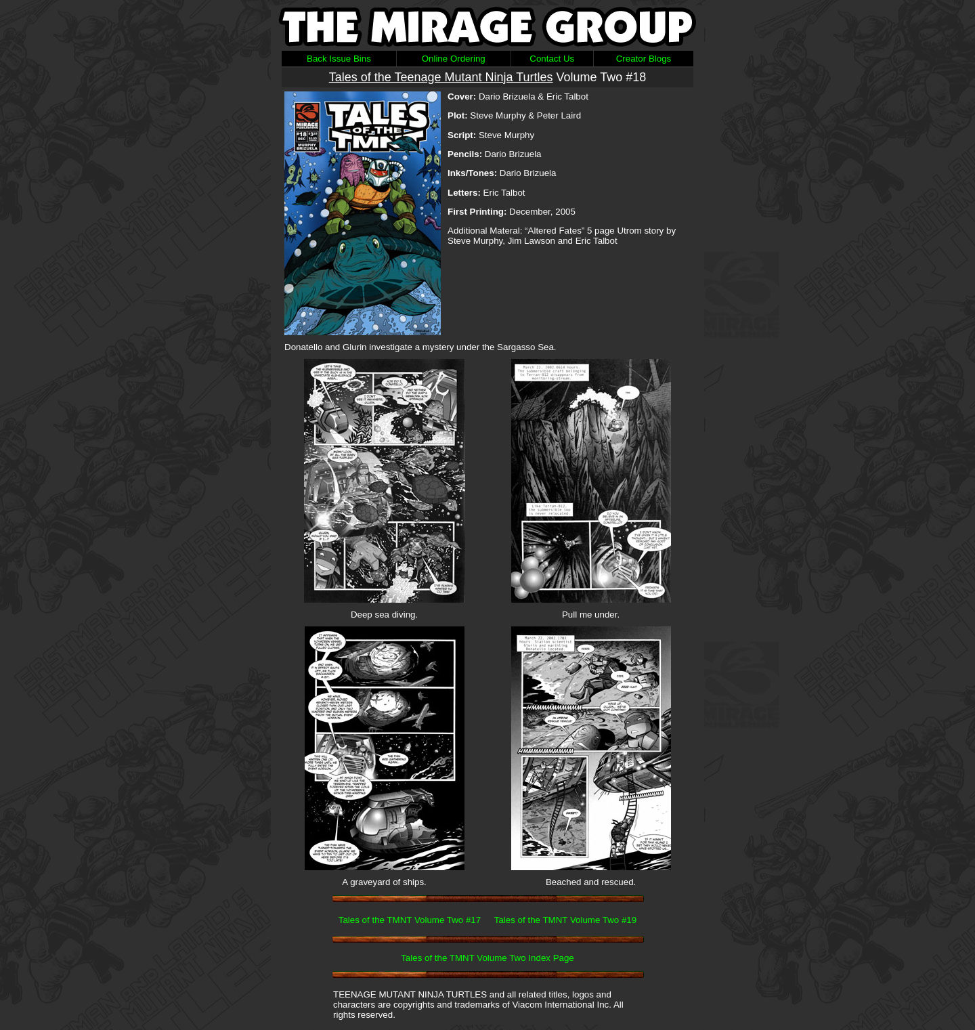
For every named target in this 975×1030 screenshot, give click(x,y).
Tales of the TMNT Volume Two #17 (410, 920)
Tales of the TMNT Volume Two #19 (565, 920)
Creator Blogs (644, 58)
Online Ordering (453, 58)
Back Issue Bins (339, 58)
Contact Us (551, 58)
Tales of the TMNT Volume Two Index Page (487, 958)
